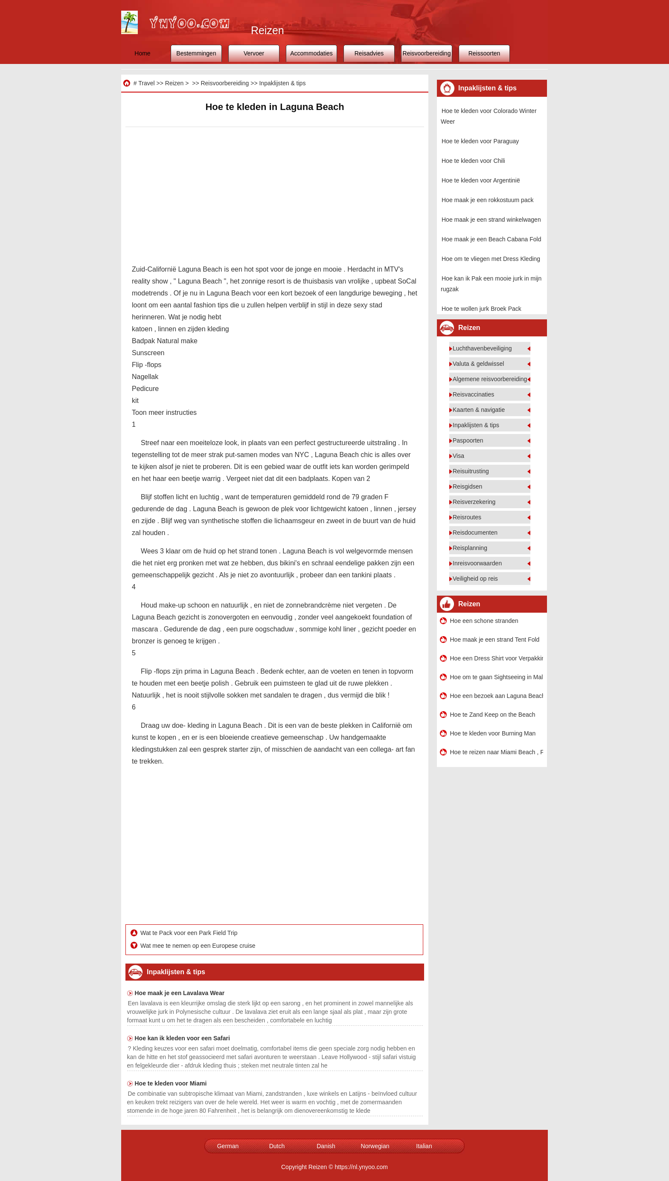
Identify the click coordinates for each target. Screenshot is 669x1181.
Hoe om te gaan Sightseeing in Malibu (496, 677)
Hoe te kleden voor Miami (171, 1083)
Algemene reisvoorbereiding (490, 379)
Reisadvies (369, 53)
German (228, 1146)
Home (142, 53)
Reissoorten (484, 53)
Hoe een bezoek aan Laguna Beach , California (496, 695)
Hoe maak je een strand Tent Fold (495, 639)
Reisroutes (467, 517)
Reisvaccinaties (473, 394)
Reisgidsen (467, 486)
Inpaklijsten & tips (282, 83)
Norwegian (375, 1146)
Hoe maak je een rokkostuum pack (488, 200)
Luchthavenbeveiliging (482, 348)
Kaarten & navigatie (479, 409)
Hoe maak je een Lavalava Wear (180, 993)
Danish (326, 1146)
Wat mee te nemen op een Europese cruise (198, 945)
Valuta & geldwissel (478, 363)
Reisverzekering (474, 501)
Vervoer (254, 53)
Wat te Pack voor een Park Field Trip (189, 932)
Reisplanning (470, 547)
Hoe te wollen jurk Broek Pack (481, 308)
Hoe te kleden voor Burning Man (493, 733)
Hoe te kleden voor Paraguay (480, 141)
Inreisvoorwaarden (477, 563)
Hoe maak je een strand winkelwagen (491, 219)
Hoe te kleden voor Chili (473, 160)
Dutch (277, 1146)
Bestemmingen (196, 53)
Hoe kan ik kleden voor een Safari (182, 1038)
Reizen (174, 83)
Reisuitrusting (471, 471)
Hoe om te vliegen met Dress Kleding (491, 258)
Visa (458, 455)
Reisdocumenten (475, 532)
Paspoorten (468, 440)
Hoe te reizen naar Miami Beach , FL (496, 752)
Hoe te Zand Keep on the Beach (492, 714)
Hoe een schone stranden (484, 620)
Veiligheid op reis (475, 578)
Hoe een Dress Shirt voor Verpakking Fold (496, 658)
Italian (424, 1146)
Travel (146, 83)
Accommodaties (311, 53)
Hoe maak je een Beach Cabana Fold (491, 239)
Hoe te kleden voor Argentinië (481, 180)
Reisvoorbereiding (427, 53)
